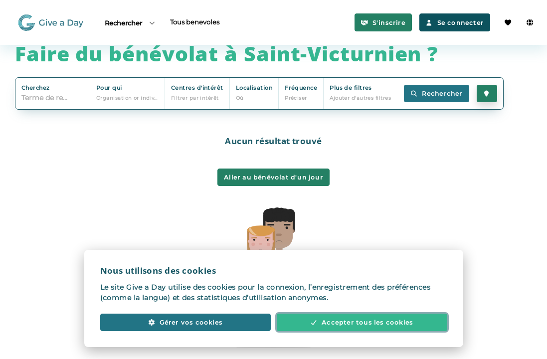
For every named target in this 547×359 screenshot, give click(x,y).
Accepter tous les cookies (362, 322)
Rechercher (130, 22)
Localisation (254, 87)
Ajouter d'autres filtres (360, 98)
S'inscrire (383, 22)
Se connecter (455, 22)
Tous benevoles (194, 22)
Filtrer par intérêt (195, 98)
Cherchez (35, 87)
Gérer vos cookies (185, 322)
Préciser (296, 98)
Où (240, 98)
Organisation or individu (130, 98)
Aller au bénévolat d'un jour (273, 177)
